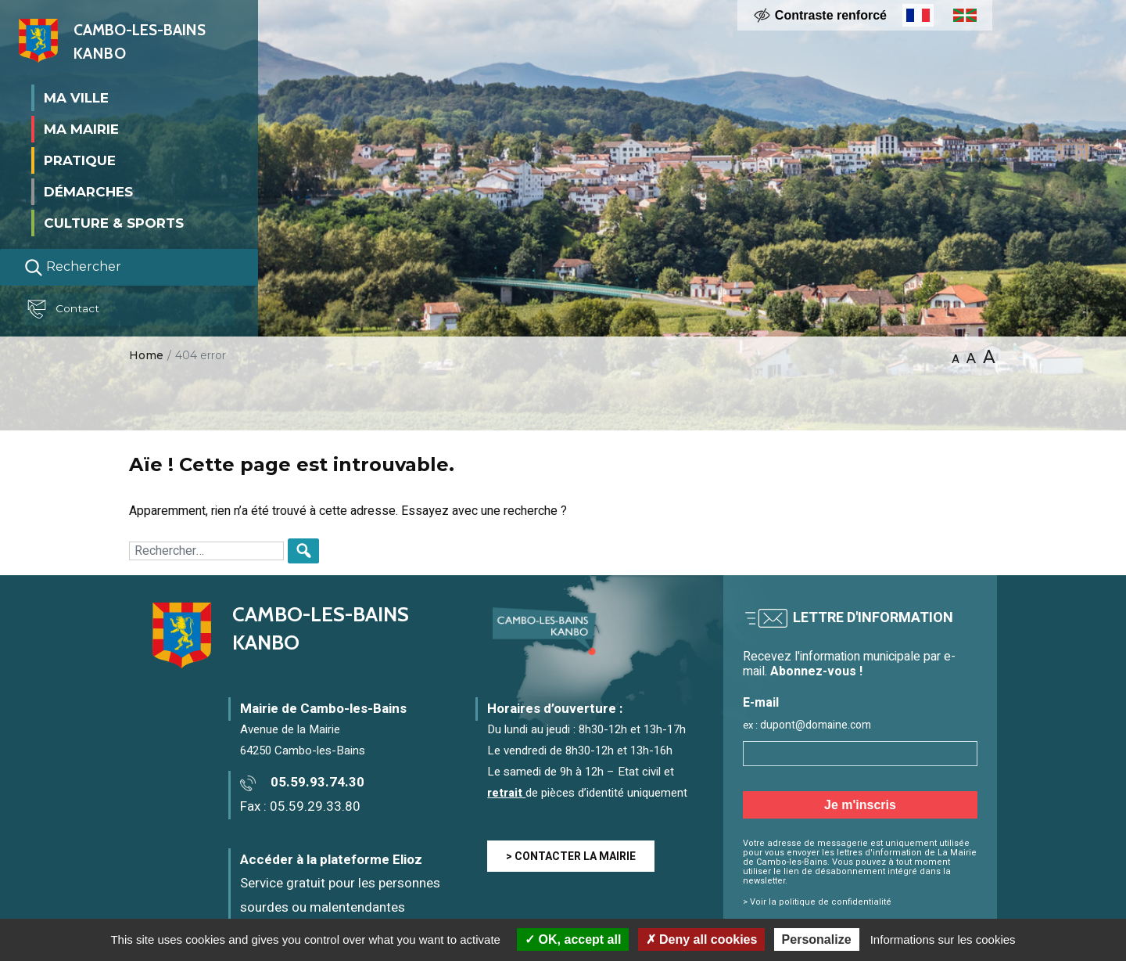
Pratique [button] (80, 159)
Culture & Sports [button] (114, 222)
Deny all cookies (702, 939)
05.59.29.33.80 (315, 806)
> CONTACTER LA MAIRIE (571, 856)
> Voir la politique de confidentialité (817, 902)
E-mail (761, 703)
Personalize (817, 939)
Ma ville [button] (76, 97)
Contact (65, 309)
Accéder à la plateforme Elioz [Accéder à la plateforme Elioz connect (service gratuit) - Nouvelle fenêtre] (331, 859)
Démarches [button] (88, 191)
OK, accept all (573, 939)
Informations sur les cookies (943, 939)
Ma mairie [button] (81, 128)
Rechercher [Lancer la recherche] (72, 266)
